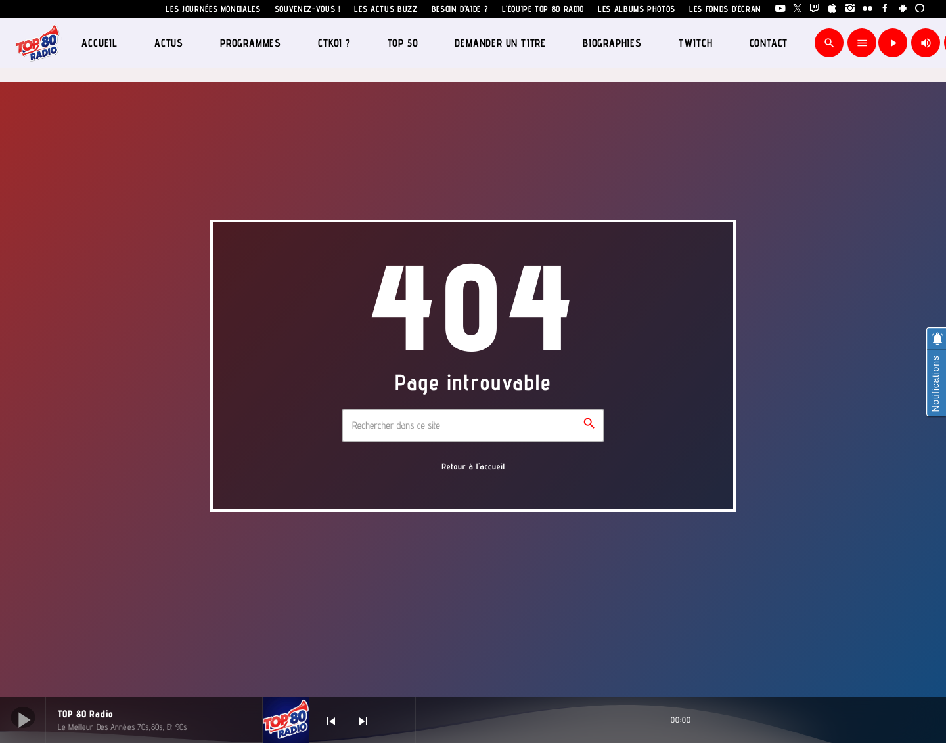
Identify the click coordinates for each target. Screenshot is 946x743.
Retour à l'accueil (473, 467)
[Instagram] (850, 9)
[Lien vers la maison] (37, 43)
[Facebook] (885, 9)
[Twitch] (815, 9)
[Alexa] (920, 9)
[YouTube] (780, 9)
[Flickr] (867, 9)
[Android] (903, 9)
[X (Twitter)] (797, 9)
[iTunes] (832, 9)
